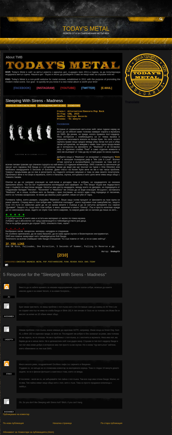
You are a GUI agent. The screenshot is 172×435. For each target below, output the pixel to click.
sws (86, 262)
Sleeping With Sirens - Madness (34, 100)
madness (31, 262)
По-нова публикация (13, 423)
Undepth (9, 340)
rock (80, 262)
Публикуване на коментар (16, 414)
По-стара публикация (111, 423)
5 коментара (74, 106)
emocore (20, 262)
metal (39, 262)
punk (66, 262)
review (73, 262)
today (92, 262)
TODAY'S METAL (86, 28)
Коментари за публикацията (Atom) (36, 432)
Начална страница (62, 423)
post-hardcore (55, 262)
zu (9, 297)
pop (45, 262)
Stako (9, 374)
